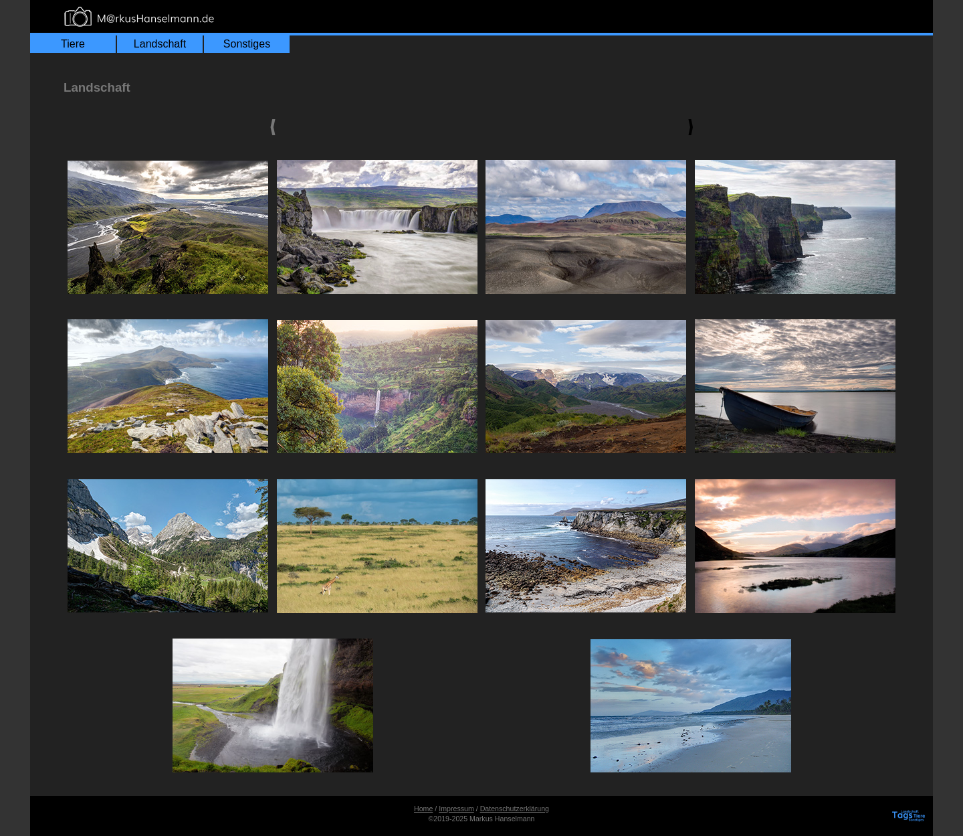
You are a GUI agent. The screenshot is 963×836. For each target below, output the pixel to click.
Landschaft (160, 44)
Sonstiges (246, 44)
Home (423, 809)
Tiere (73, 44)
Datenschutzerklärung (514, 809)
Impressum (456, 809)
